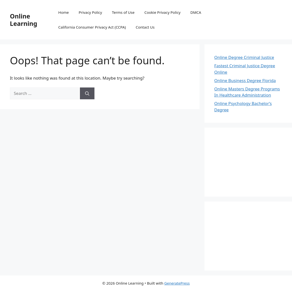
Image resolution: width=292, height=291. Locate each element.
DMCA (195, 12)
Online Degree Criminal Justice (244, 57)
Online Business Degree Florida (245, 80)
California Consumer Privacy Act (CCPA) (92, 27)
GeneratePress (177, 283)
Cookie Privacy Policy (162, 12)
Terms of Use (123, 12)
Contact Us (145, 27)
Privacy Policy (90, 12)
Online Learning (23, 20)
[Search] (87, 93)
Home (63, 12)
